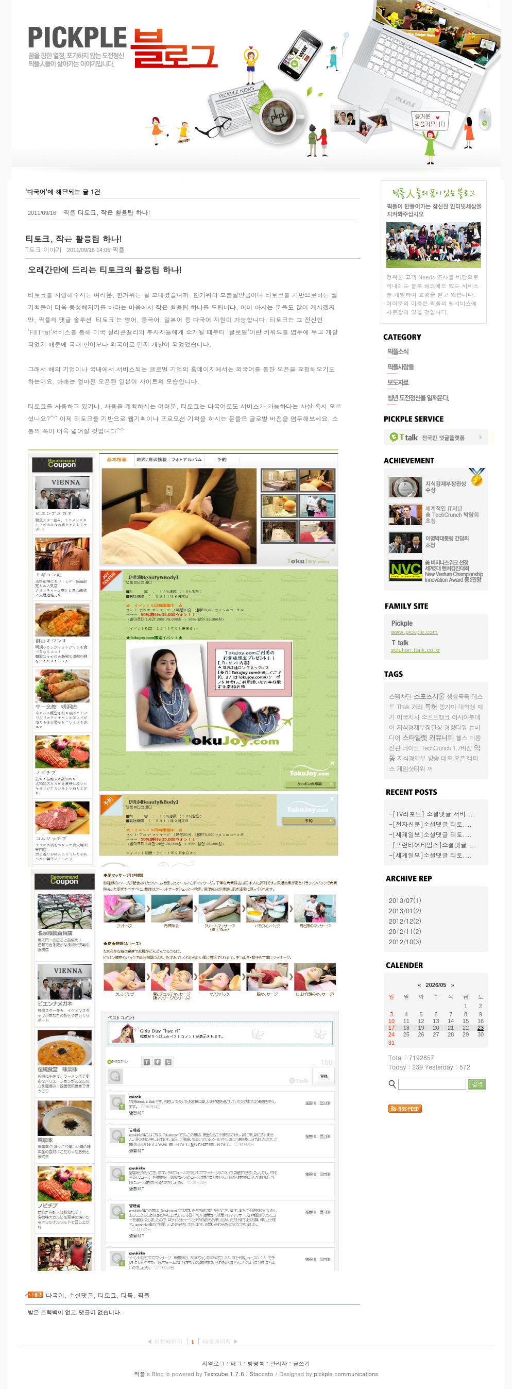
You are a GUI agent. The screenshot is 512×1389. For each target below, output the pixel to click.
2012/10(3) (405, 941)
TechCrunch (436, 747)
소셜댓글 (81, 1295)
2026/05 (436, 985)
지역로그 (213, 1363)
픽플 (144, 1295)
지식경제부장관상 (419, 727)
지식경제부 (411, 758)
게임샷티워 (411, 768)
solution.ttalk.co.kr (415, 650)
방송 (433, 758)
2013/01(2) (405, 910)
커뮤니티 (441, 737)
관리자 (278, 1363)
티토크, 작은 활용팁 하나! (114, 212)
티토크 (107, 1295)
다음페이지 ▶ (220, 1341)
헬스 (461, 737)
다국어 (55, 1295)
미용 (475, 737)
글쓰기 (301, 1363)
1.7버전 (462, 747)
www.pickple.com (414, 631)
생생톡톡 (458, 696)
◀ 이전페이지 (165, 1341)
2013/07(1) (405, 900)
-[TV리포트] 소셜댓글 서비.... (432, 813)
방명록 (256, 1363)
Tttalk (403, 706)
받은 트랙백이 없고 (52, 1312)
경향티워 (455, 727)
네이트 (410, 747)
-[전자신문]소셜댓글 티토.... (430, 823)
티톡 (127, 1295)
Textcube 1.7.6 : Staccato (238, 1374)
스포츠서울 (429, 696)
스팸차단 (400, 696)
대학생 (466, 706)
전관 (394, 747)
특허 (430, 706)
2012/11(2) (405, 931)
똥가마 (447, 706)
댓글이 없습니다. (100, 1312)
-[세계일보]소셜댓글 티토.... (430, 834)
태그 (236, 1363)
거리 (416, 706)
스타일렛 (414, 737)
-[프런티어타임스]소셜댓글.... (432, 844)
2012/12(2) (405, 920)
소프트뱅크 (435, 716)
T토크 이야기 (43, 249)
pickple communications (346, 1374)
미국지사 (408, 716)
